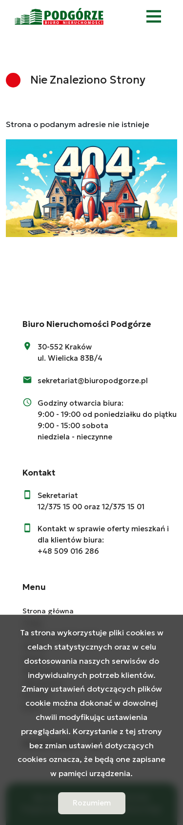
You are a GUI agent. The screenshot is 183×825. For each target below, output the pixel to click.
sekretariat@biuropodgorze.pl (93, 380)
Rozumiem (92, 802)
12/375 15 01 (123, 506)
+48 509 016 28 (66, 551)
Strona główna (48, 611)
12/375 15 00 (60, 506)
